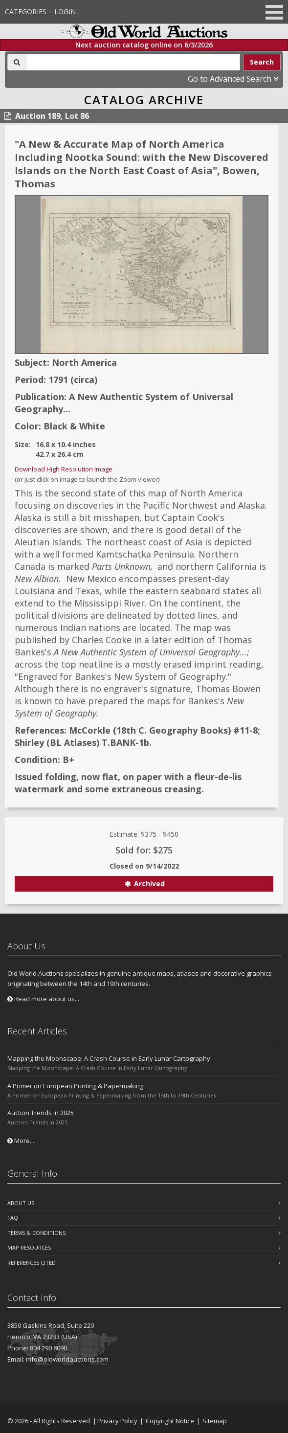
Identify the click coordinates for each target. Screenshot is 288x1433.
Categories (25, 11)
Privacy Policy (117, 1420)
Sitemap (214, 1420)
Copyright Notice (170, 1420)
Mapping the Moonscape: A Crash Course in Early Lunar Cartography (108, 1058)
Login (65, 11)
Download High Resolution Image (63, 469)
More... (20, 1140)
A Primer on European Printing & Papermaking (75, 1085)
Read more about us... (43, 998)
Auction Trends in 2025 (40, 1112)
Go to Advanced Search (233, 78)
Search (262, 62)
